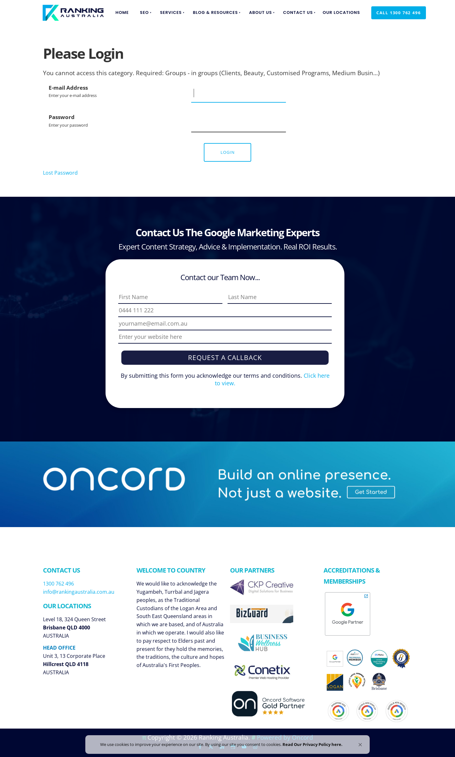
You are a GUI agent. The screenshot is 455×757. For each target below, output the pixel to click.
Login (228, 152)
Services (171, 12)
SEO (144, 12)
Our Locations (341, 12)
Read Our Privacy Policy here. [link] (319, 742)
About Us (260, 12)
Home (122, 12)
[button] (360, 740)
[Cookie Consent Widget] (227, 742)
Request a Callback (225, 357)
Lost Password (60, 172)
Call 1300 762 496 (393, 10)
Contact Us (298, 12)
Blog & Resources (215, 12)
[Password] (238, 122)
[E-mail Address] (238, 93)
